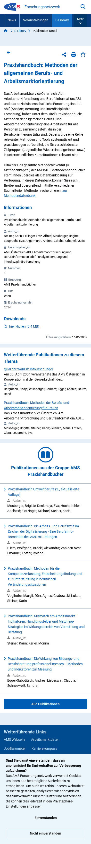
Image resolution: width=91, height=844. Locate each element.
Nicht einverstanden (45, 833)
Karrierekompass (44, 748)
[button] (80, 20)
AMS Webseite (14, 739)
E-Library (62, 20)
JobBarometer (15, 748)
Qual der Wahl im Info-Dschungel (28, 369)
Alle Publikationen (45, 704)
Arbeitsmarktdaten (45, 739)
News (12, 20)
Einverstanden (45, 818)
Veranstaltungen (35, 20)
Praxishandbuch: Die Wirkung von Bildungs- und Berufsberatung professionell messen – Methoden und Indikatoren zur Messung (45, 664)
